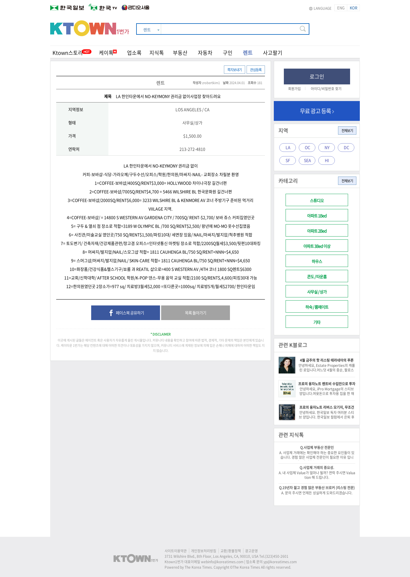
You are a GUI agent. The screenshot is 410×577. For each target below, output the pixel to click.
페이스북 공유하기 (126, 313)
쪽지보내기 (234, 69)
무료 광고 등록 (317, 111)
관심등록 (255, 69)
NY (327, 147)
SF (288, 160)
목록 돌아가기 (195, 312)
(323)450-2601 (276, 556)
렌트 (248, 53)
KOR (353, 7)
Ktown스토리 (67, 53)
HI (327, 160)
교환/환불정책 (230, 550)
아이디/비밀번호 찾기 (326, 88)
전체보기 (347, 130)
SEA (307, 160)
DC (346, 147)
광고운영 (251, 550)
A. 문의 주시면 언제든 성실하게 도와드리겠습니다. (316, 492)
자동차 (205, 53)
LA (288, 147)
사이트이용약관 (176, 550)
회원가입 (294, 88)
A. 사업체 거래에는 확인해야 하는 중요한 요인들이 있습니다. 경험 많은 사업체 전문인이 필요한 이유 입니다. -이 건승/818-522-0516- (316, 457)
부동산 (180, 53)
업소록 (134, 53)
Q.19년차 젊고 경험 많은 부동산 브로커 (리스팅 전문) (317, 487)
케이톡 (108, 53)
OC (307, 147)
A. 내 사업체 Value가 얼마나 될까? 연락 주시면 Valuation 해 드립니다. (317, 475)
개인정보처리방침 (203, 550)
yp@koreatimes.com (280, 561)
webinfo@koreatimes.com (222, 561)
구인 (228, 53)
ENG (341, 7)
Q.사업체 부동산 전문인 (317, 447)
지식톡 (156, 53)
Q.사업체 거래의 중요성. (317, 467)
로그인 (317, 76)
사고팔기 (272, 53)
